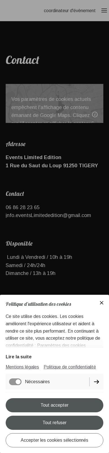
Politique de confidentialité (70, 367)
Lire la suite (19, 356)
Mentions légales (22, 367)
